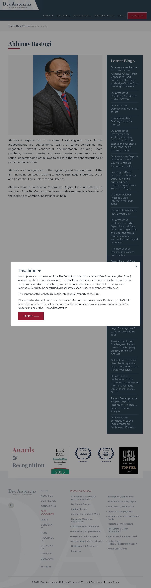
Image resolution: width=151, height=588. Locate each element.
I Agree (28, 316)
